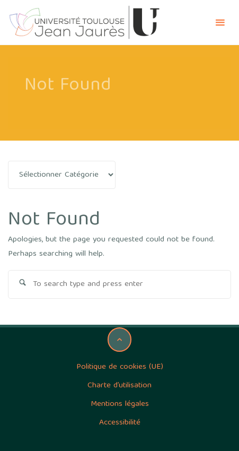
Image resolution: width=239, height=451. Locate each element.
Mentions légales (120, 404)
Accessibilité (119, 423)
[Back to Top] (120, 339)
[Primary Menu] (220, 22)
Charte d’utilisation (119, 386)
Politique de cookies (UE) (119, 367)
